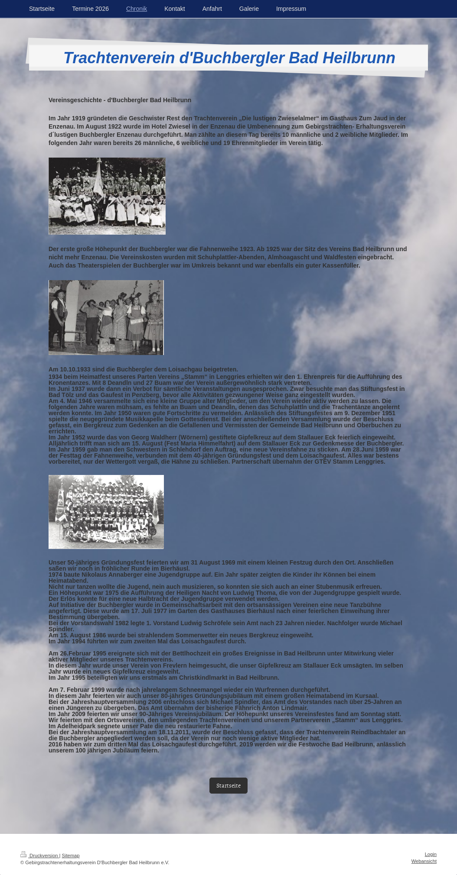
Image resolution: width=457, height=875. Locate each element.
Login (431, 854)
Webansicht (424, 861)
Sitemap (71, 855)
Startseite (228, 785)
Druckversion (39, 855)
